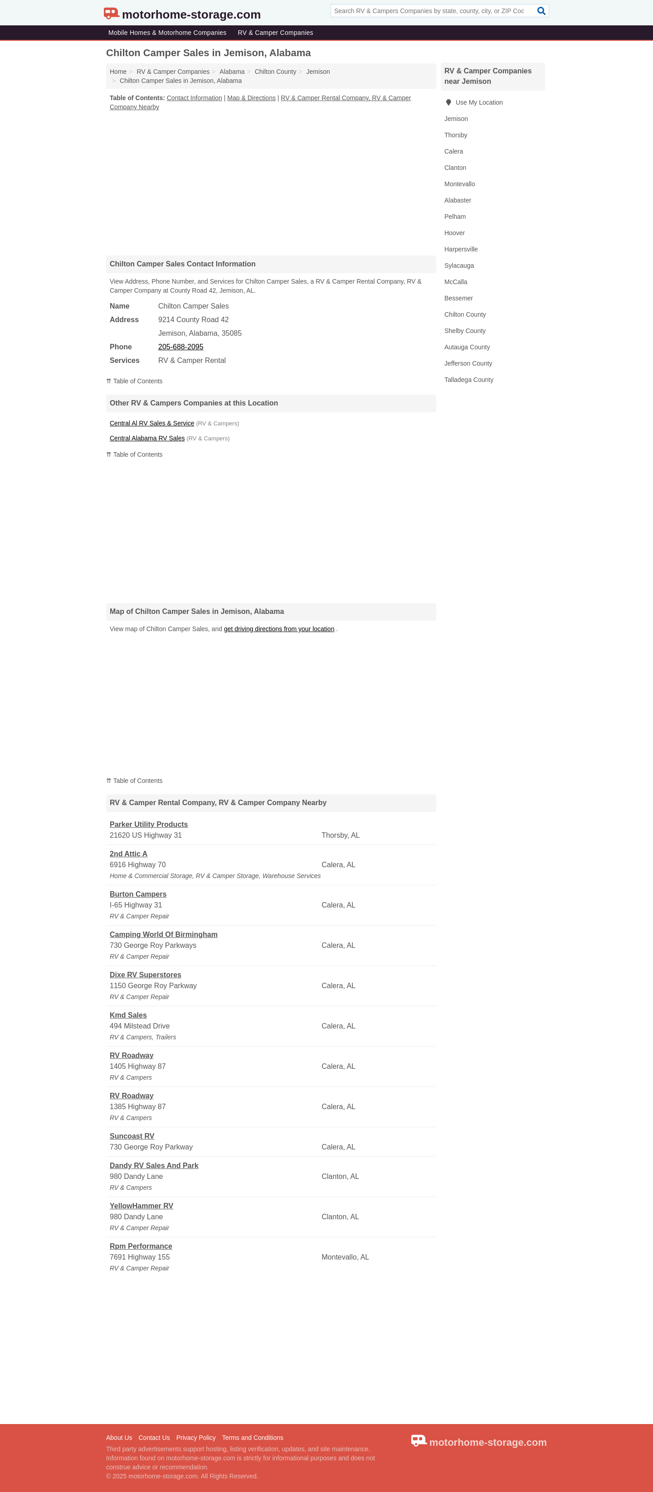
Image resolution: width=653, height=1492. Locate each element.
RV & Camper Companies (275, 32)
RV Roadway (132, 1055)
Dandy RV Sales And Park (154, 1165)
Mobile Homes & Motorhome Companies (167, 32)
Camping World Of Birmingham (164, 934)
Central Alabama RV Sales (147, 438)
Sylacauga (459, 265)
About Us (119, 1437)
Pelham (455, 216)
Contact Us (154, 1437)
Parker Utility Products (149, 824)
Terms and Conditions (252, 1437)
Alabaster (457, 200)
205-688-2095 (181, 347)
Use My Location (473, 102)
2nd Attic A (128, 854)
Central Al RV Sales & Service (152, 423)
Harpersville (461, 249)
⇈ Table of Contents (134, 381)
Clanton (455, 167)
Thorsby (456, 135)
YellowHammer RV (141, 1206)
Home (118, 71)
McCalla (456, 281)
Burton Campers (138, 894)
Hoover (454, 233)
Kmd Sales (128, 1015)
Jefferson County (468, 363)
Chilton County (465, 314)
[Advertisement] (271, 183)
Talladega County (468, 379)
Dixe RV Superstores (145, 975)
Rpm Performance (141, 1246)
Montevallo (459, 184)
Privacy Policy (196, 1437)
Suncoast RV (132, 1136)
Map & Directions (251, 97)
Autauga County (467, 347)
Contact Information (194, 97)
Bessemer (458, 298)
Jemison (456, 118)
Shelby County (465, 330)
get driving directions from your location (279, 629)
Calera (453, 151)
